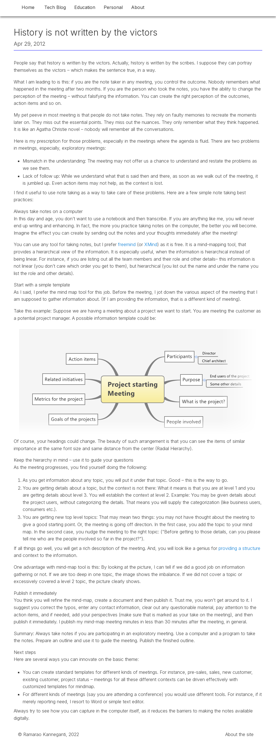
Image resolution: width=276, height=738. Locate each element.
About (137, 7)
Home (28, 7)
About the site (239, 734)
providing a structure (239, 548)
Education (84, 7)
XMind (150, 244)
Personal (113, 7)
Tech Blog (55, 7)
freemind (127, 244)
